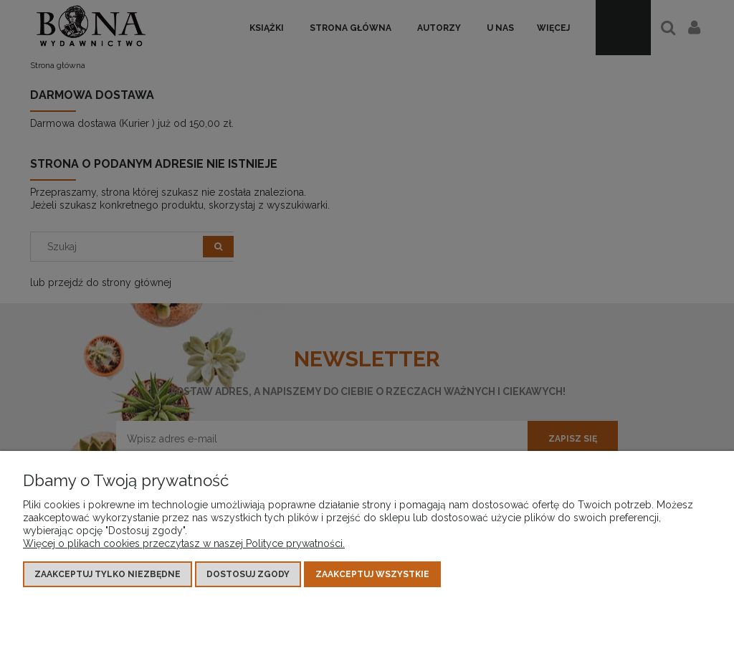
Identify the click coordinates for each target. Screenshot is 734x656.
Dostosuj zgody (248, 574)
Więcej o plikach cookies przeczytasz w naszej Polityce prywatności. (184, 543)
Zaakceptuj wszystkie (372, 574)
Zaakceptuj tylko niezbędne (107, 574)
